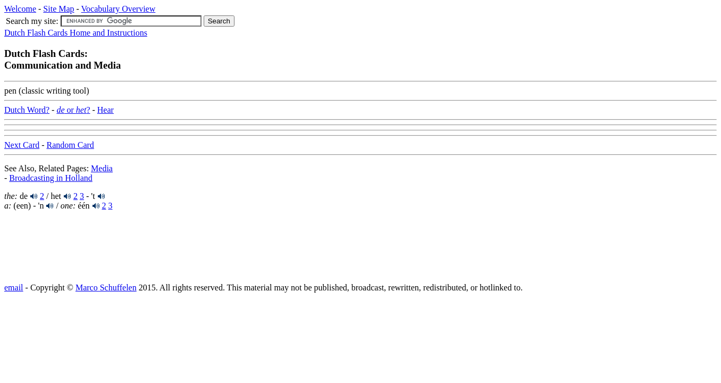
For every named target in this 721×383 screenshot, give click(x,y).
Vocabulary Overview (118, 8)
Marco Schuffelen (106, 287)
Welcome (20, 8)
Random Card (70, 144)
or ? (73, 109)
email (13, 287)
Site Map (58, 8)
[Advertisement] (89, 245)
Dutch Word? (26, 109)
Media (102, 168)
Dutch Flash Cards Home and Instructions (75, 32)
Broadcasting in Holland (50, 177)
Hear (105, 109)
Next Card (21, 144)
